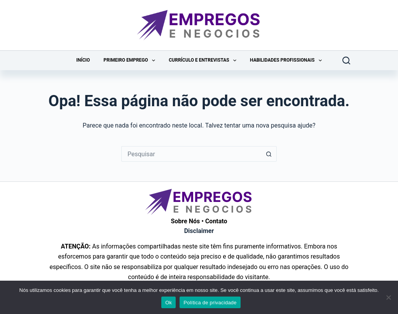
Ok (168, 302)
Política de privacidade (210, 302)
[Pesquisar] (346, 60)
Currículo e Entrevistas (204, 60)
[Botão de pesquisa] (269, 154)
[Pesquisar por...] (191, 154)
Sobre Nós (185, 221)
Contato (216, 221)
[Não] (388, 297)
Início (83, 60)
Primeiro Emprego (130, 60)
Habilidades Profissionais (287, 60)
